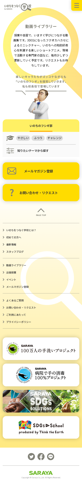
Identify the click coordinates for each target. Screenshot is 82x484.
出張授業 (11, 272)
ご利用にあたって (16, 314)
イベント (11, 279)
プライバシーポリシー (18, 322)
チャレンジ (55, 138)
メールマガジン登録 (30, 171)
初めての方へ (13, 237)
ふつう (38, 138)
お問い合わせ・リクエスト (33, 192)
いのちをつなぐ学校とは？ (21, 230)
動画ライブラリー (16, 265)
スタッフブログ (15, 251)
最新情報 (11, 244)
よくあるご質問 (15, 300)
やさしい (23, 138)
